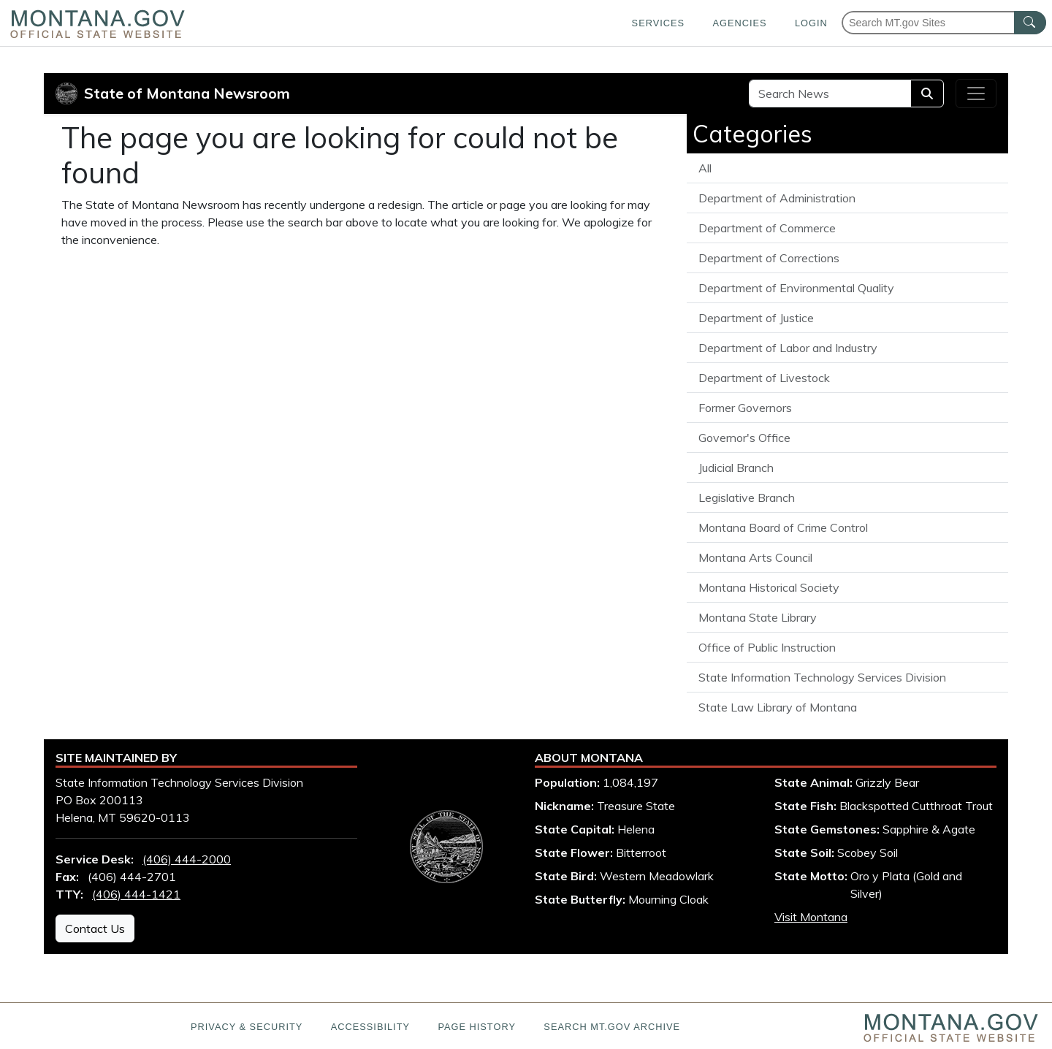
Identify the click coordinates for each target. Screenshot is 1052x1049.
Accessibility (370, 1026)
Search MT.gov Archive (612, 1026)
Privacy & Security (246, 1026)
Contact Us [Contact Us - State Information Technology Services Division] (95, 928)
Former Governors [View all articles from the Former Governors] (745, 407)
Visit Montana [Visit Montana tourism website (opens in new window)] (810, 916)
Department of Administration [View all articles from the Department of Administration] (776, 198)
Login (811, 23)
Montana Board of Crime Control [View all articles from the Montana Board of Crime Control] (783, 527)
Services (658, 23)
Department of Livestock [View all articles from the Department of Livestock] (764, 377)
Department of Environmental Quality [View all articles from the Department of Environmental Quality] (796, 288)
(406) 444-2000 (186, 859)
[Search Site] (830, 93)
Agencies (739, 23)
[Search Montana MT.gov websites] (944, 22)
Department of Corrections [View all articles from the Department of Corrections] (768, 258)
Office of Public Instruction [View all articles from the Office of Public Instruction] (767, 647)
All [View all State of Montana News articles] (705, 168)
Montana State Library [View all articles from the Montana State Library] (757, 617)
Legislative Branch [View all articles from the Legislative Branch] (746, 497)
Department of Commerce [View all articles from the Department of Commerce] (767, 228)
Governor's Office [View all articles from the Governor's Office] (744, 437)
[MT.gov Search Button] (1030, 22)
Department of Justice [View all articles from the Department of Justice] (756, 317)
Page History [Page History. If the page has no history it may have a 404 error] (477, 1026)
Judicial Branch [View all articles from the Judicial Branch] (736, 467)
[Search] (927, 93)
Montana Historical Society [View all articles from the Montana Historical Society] (768, 587)
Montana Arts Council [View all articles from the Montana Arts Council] (755, 557)
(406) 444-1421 (136, 894)
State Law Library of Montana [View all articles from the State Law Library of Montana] (777, 707)
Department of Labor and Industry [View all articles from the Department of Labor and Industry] (787, 347)
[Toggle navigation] (976, 93)
